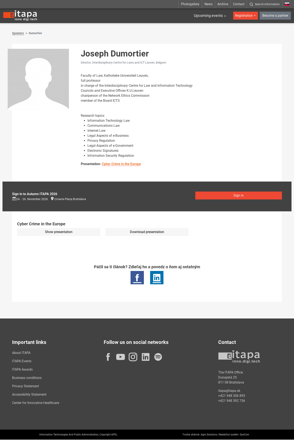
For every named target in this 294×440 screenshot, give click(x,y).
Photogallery (190, 4)
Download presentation (147, 232)
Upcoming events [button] (208, 16)
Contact (238, 4)
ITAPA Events (21, 362)
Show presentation (58, 232)
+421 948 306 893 (231, 396)
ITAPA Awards (22, 370)
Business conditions (27, 378)
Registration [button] (244, 16)
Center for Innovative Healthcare (35, 403)
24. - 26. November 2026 (30, 199)
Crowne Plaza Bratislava (70, 199)
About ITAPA (21, 353)
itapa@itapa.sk (229, 391)
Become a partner (275, 16)
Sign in (238, 196)
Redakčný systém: (229, 435)
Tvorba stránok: (191, 435)
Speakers (18, 33)
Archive (222, 4)
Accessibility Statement (29, 395)
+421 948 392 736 (231, 401)
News (208, 4)
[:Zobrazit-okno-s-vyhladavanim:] (264, 4)
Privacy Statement (25, 387)
